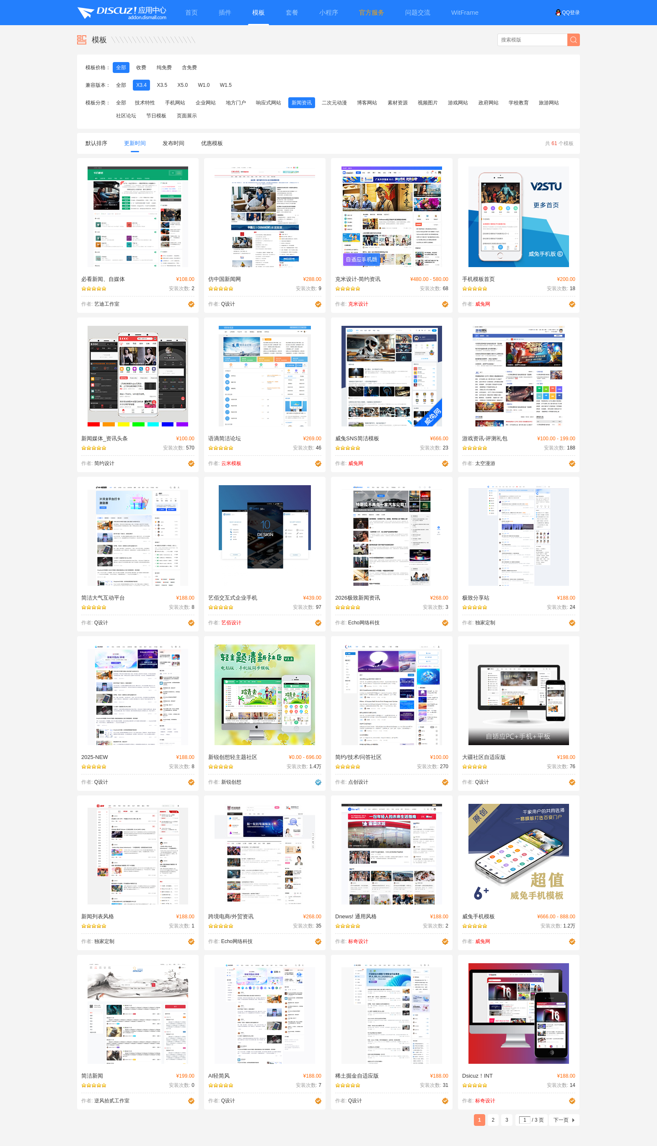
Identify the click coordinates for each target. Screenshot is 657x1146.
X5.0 (182, 85)
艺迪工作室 (106, 304)
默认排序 (96, 143)
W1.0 (204, 85)
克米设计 (358, 304)
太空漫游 (485, 463)
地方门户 (236, 103)
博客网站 (367, 103)
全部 (121, 67)
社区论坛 (126, 116)
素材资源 (398, 103)
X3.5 (162, 85)
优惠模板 (212, 143)
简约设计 (104, 463)
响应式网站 (268, 103)
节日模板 (156, 116)
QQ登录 (567, 13)
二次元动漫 (334, 103)
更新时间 (135, 146)
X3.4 (141, 85)
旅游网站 (549, 103)
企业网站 (206, 103)
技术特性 (145, 103)
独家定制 (485, 623)
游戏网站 (458, 103)
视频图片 (428, 103)
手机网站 (175, 103)
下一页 (561, 1120)
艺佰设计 (231, 623)
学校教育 (519, 103)
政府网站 (489, 103)
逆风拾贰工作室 (111, 1101)
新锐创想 (231, 782)
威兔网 (482, 304)
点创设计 (358, 782)
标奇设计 (358, 941)
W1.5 (226, 85)
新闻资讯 (302, 103)
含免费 (189, 67)
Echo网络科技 (364, 623)
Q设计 (228, 304)
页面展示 (187, 116)
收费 (141, 67)
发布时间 (173, 143)
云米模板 (231, 463)
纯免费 (164, 67)
